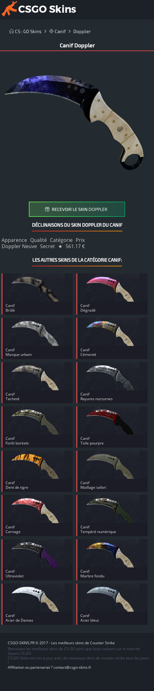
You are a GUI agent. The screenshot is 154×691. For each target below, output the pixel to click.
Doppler (82, 31)
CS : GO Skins (25, 31)
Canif (57, 31)
